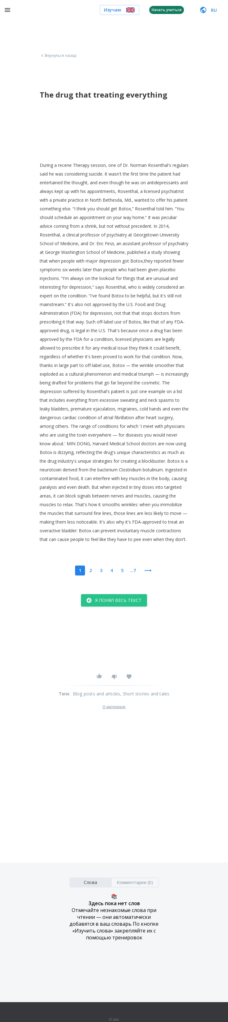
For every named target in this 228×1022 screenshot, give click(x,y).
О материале (113, 707)
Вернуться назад (58, 55)
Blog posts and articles (96, 694)
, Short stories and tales (144, 694)
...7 (133, 570)
